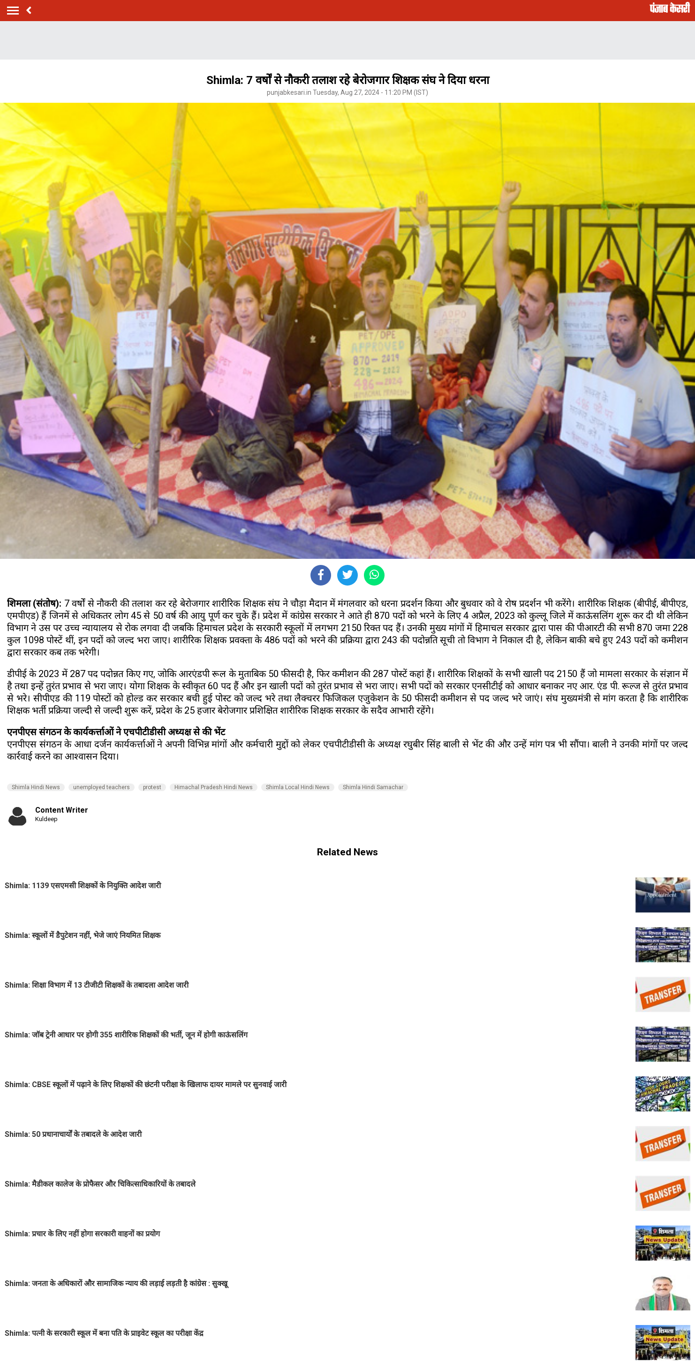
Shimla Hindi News (36, 787)
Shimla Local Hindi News (298, 787)
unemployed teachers (101, 787)
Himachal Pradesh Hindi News (213, 787)
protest (152, 787)
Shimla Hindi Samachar (373, 787)
